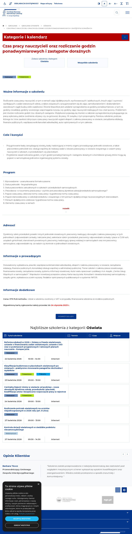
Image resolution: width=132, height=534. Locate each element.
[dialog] (22, 506)
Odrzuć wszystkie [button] (22, 525)
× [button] (38, 484)
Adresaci (9, 225)
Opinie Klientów (16, 429)
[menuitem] (46, 530)
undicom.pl (123, 531)
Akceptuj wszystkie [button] (21, 519)
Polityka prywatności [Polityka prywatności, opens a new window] (27, 514)
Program (9, 172)
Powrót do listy (66, 316)
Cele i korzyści (13, 134)
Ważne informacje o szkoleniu (23, 91)
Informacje (9, 486)
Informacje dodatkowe (19, 290)
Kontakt (7, 495)
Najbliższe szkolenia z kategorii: (66, 327)
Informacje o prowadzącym (22, 256)
